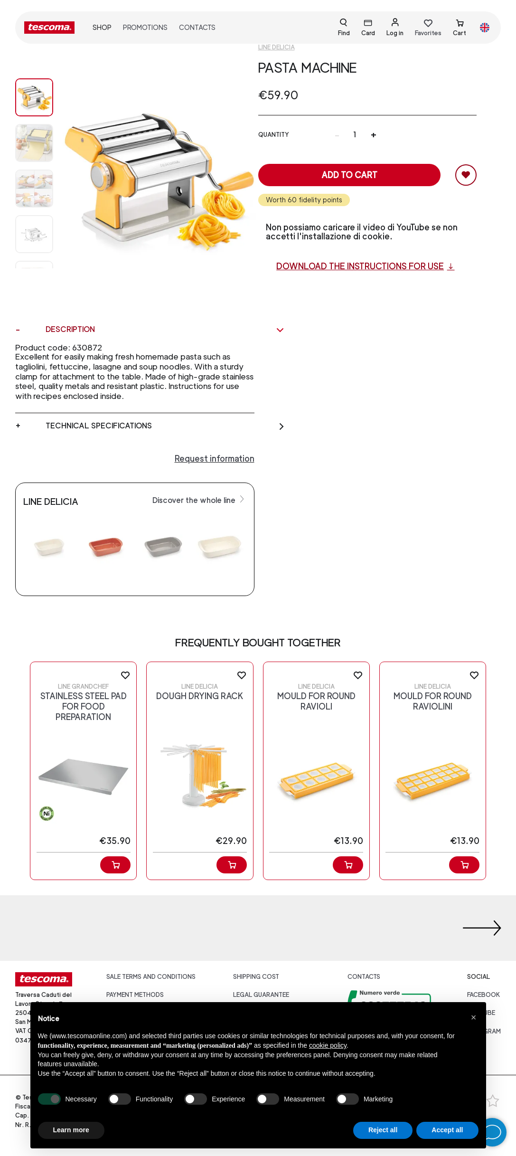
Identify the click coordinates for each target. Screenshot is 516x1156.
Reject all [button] (382, 1130)
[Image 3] (34, 234)
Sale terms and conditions (151, 976)
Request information (214, 459)
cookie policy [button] (328, 1045)
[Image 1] (34, 143)
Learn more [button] (71, 1130)
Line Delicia (276, 47)
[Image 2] (34, 189)
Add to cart (349, 175)
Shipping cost (256, 976)
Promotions (145, 27)
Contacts (197, 27)
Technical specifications (165, 426)
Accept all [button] (447, 1130)
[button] (473, 1017)
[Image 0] (34, 97)
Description (165, 329)
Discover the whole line (199, 499)
